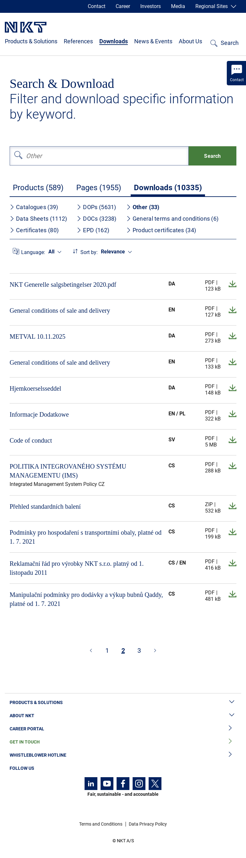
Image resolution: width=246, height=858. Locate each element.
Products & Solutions (31, 41)
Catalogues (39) (34, 207)
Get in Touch (123, 742)
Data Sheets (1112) (38, 218)
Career (123, 6)
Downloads (113, 41)
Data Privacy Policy (148, 824)
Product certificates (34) (161, 230)
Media (178, 6)
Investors (150, 6)
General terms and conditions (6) (172, 218)
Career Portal (123, 729)
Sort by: (89, 252)
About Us (190, 41)
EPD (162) (93, 230)
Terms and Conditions (100, 824)
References (78, 41)
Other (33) (143, 207)
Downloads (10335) (168, 187)
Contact (96, 6)
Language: (33, 252)
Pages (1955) (98, 187)
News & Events (153, 41)
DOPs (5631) (96, 207)
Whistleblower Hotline (123, 755)
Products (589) (38, 187)
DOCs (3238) (96, 218)
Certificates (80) (34, 230)
